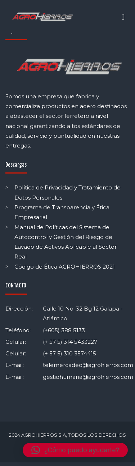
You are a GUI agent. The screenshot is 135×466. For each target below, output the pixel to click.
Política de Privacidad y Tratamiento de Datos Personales (67, 192)
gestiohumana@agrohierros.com (88, 376)
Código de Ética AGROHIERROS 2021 (64, 266)
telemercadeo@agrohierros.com (88, 365)
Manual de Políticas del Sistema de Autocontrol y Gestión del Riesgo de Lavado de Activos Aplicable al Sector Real (65, 242)
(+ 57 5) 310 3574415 (69, 353)
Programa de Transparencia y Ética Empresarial (61, 212)
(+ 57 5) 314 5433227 (70, 341)
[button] (75, 450)
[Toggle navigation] (123, 17)
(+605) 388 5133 (64, 330)
